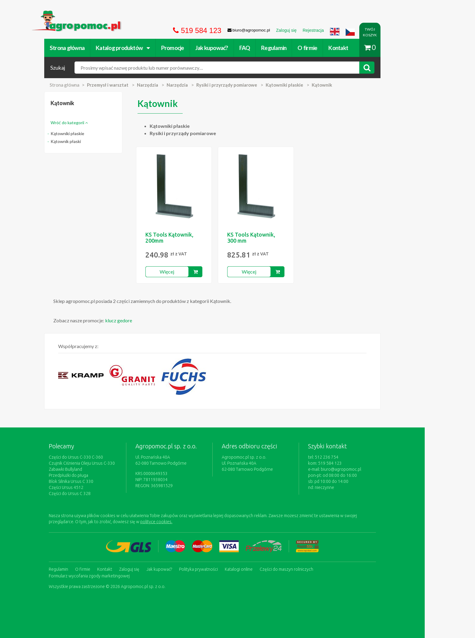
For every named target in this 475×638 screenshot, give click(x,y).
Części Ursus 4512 (91, 487)
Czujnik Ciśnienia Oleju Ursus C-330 (107, 463)
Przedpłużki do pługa (93, 475)
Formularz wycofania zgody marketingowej (114, 575)
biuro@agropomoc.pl (366, 469)
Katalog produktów (148, 47)
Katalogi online (264, 569)
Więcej (192, 271)
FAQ (269, 47)
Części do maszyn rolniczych (311, 569)
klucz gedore (143, 320)
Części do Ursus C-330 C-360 (101, 457)
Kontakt (363, 47)
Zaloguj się (154, 569)
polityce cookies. (181, 521)
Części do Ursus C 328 (95, 493)
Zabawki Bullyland (90, 469)
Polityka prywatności (223, 569)
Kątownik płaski (91, 141)
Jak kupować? (237, 47)
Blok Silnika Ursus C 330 (96, 481)
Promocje (197, 47)
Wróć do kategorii (94, 122)
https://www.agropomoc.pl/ (86, 14)
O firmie (332, 47)
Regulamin (298, 47)
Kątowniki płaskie (92, 133)
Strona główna (92, 47)
